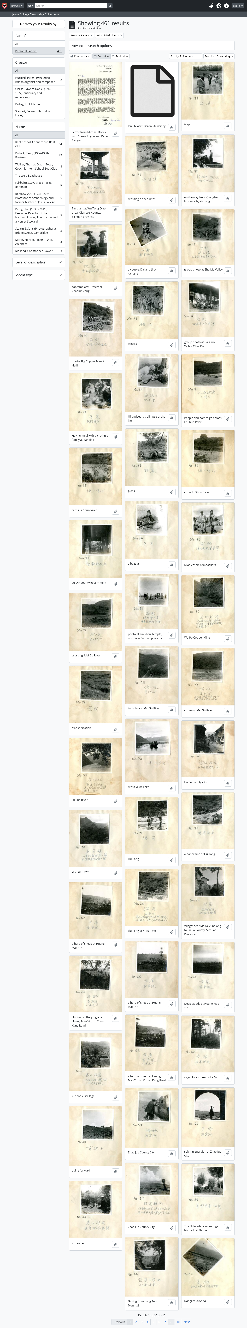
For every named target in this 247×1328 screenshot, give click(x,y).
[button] (211, 6)
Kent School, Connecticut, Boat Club (38, 144)
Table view (120, 56)
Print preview (80, 56)
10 (178, 1322)
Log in (237, 5)
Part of (20, 35)
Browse (15, 5)
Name (20, 126)
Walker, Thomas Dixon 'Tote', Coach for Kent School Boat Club (38, 166)
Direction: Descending (218, 56)
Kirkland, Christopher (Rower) (38, 251)
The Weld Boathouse (38, 176)
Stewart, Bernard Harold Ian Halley (38, 113)
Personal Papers (38, 52)
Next (187, 1322)
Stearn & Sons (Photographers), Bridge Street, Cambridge (38, 231)
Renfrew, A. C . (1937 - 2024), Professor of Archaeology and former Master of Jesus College (38, 198)
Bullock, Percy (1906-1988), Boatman (38, 155)
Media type (24, 275)
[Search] (71, 5)
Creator (21, 62)
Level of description (30, 262)
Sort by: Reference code (185, 56)
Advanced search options (92, 45)
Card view (101, 56)
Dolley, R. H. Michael (38, 105)
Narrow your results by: (38, 23)
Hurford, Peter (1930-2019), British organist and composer (38, 80)
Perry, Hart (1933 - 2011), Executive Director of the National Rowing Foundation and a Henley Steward (38, 215)
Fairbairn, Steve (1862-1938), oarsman (38, 185)
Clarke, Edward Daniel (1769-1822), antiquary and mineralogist (38, 93)
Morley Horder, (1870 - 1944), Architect (38, 242)
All (16, 44)
